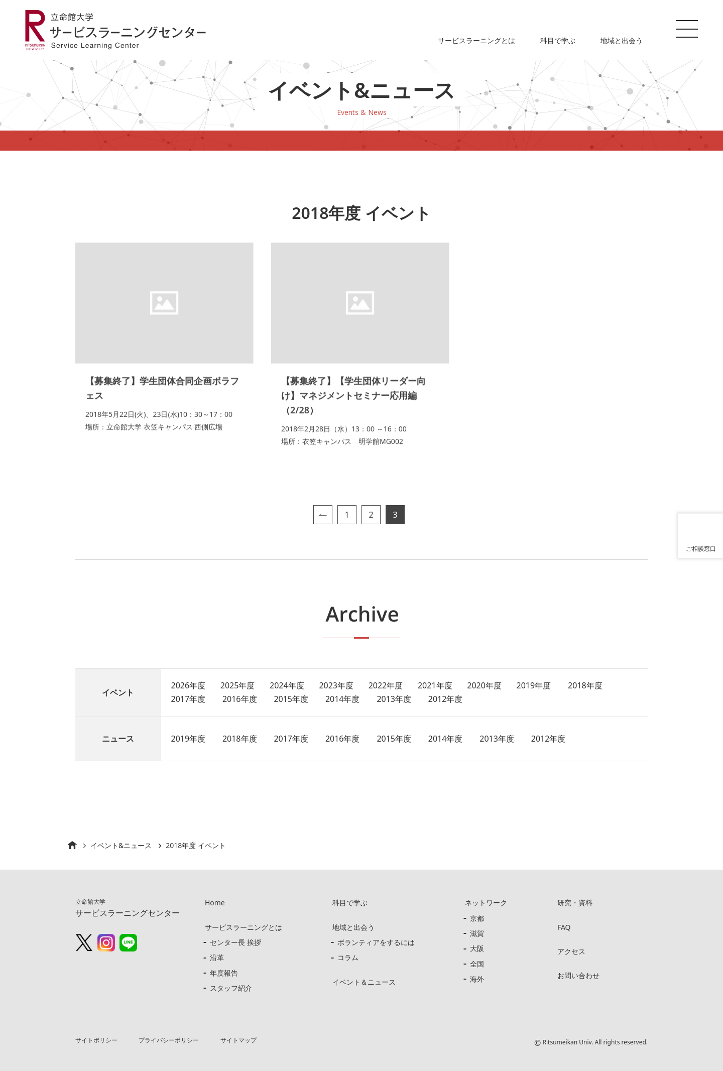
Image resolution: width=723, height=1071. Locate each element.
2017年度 (188, 698)
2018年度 (586, 685)
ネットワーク (486, 902)
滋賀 (477, 933)
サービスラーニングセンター (127, 907)
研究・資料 (574, 902)
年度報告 (224, 973)
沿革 (217, 957)
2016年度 (239, 698)
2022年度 (386, 685)
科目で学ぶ (557, 40)
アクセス (571, 951)
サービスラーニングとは (476, 40)
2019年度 (535, 685)
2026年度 (188, 685)
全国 (477, 964)
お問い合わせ (578, 975)
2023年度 (336, 685)
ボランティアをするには (376, 942)
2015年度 (291, 698)
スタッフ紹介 (231, 988)
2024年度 (287, 685)
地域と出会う (621, 40)
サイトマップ (238, 1040)
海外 (477, 979)
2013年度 (395, 698)
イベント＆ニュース (364, 982)
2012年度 (446, 698)
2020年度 (485, 685)
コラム (347, 957)
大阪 (477, 948)
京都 (477, 918)
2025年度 (237, 685)
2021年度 (436, 685)
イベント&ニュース (121, 845)
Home (215, 902)
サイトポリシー (96, 1040)
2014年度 (343, 698)
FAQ (564, 927)
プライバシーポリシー (169, 1040)
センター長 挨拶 (235, 942)
